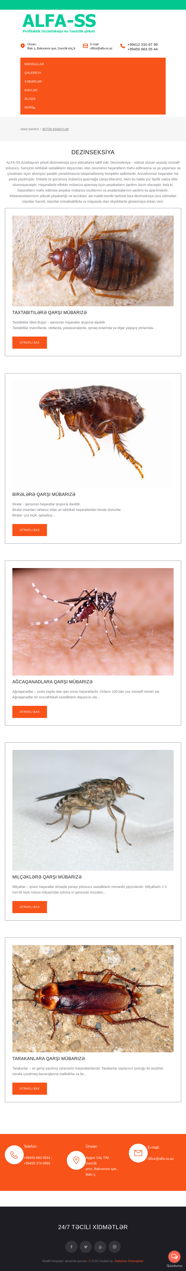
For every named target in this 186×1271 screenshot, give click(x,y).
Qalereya (33, 83)
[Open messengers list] (174, 1257)
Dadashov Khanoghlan (128, 1261)
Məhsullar (34, 73)
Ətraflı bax (30, 358)
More (29, 122)
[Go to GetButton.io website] (174, 1266)
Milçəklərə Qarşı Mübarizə (47, 893)
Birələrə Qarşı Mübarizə (43, 510)
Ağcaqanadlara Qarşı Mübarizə (52, 697)
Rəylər (31, 103)
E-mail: (154, 1163)
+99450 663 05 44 (142, 58)
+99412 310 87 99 (142, 53)
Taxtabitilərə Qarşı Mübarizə (49, 328)
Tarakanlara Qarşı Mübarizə (48, 1074)
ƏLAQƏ (30, 113)
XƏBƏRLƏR (33, 93)
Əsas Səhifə (29, 145)
